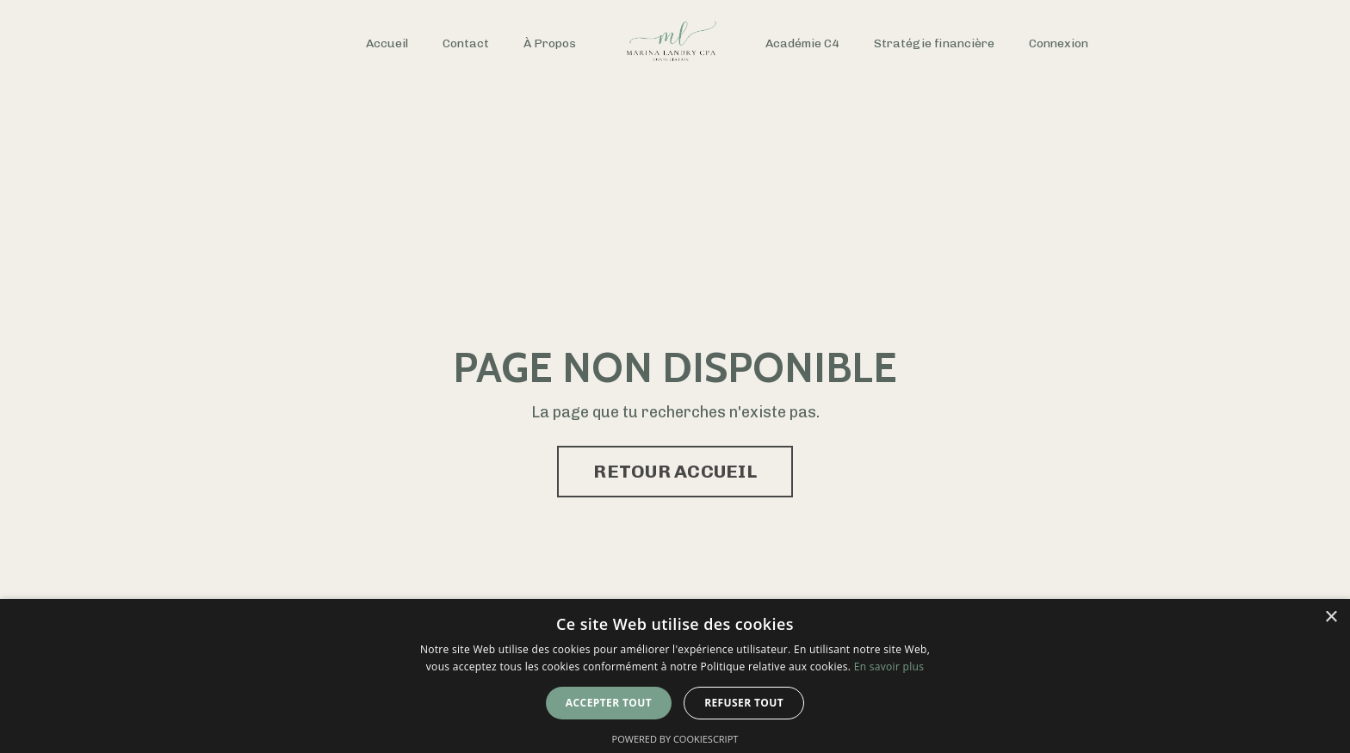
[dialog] (675, 676)
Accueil (387, 43)
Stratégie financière (934, 43)
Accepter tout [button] (609, 702)
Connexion (1058, 43)
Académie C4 (802, 43)
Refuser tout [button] (743, 702)
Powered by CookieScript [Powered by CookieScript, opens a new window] (675, 738)
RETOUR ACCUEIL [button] (675, 471)
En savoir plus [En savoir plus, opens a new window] (889, 666)
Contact (466, 43)
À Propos (549, 43)
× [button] (1330, 617)
